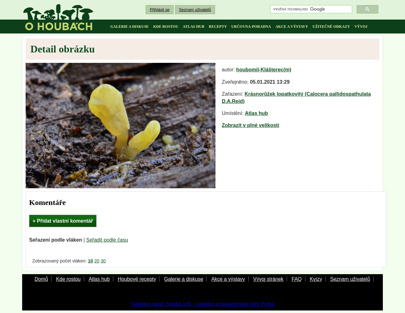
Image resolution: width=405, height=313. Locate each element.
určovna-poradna (251, 26)
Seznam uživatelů (195, 9)
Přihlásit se (160, 9)
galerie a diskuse (129, 26)
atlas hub (193, 26)
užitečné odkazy (331, 26)
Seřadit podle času (107, 240)
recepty (218, 26)
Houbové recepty (137, 279)
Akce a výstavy (228, 279)
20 (96, 260)
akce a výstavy (291, 26)
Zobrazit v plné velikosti (250, 125)
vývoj (360, 26)
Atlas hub (256, 113)
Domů (41, 279)
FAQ (296, 279)
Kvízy (316, 279)
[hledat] (310, 9)
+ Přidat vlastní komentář (63, 221)
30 (103, 260)
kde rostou (165, 26)
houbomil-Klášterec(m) (263, 69)
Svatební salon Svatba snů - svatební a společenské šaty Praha (202, 304)
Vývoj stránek (268, 279)
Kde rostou (68, 279)
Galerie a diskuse (183, 279)
